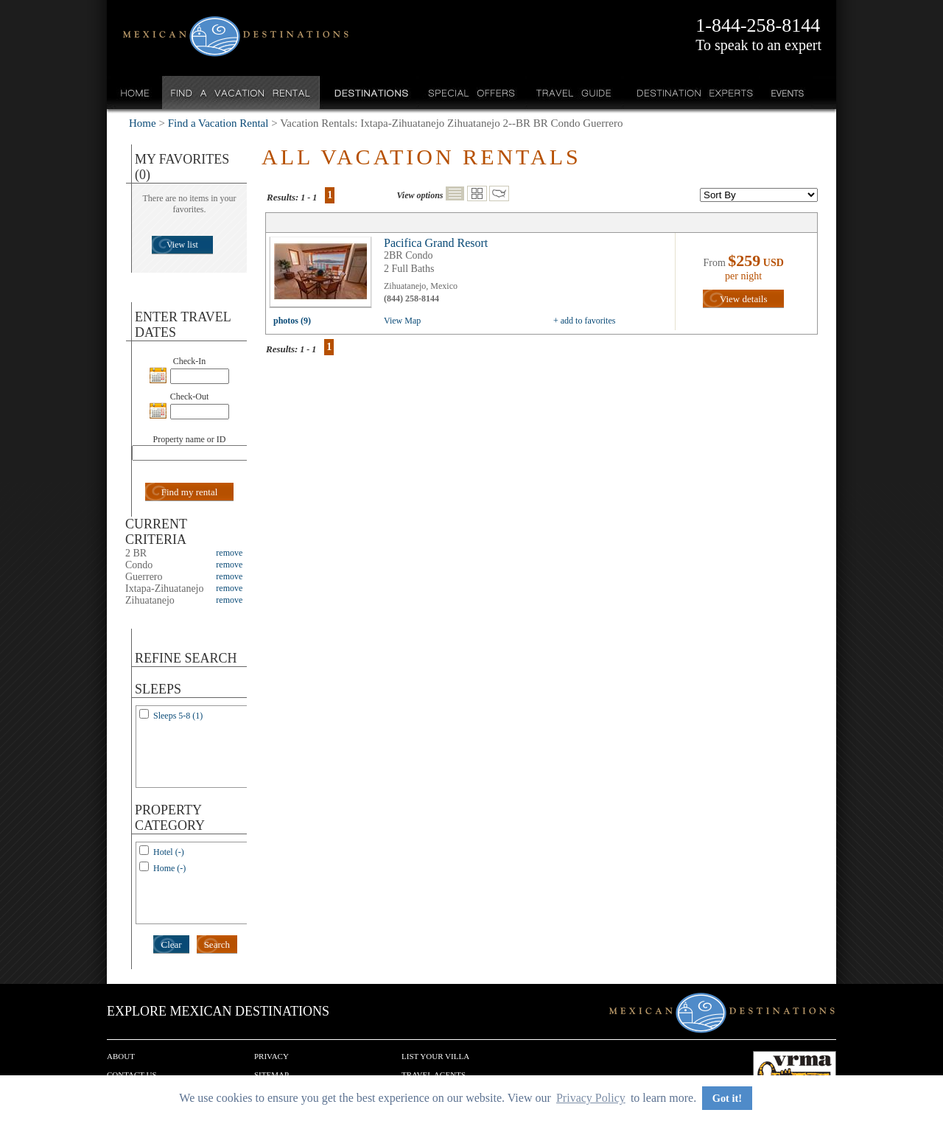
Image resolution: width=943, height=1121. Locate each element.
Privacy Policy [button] (590, 1098)
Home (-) (169, 868)
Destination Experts (691, 92)
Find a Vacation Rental (241, 92)
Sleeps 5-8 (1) (178, 715)
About (121, 1056)
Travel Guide (574, 92)
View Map (402, 320)
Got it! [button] (727, 1098)
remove (229, 553)
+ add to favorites (584, 320)
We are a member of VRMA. (794, 1073)
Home (135, 92)
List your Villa (435, 1056)
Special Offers (472, 92)
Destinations (369, 92)
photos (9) (292, 320)
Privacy (271, 1056)
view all (324, 275)
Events (786, 92)
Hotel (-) (168, 852)
